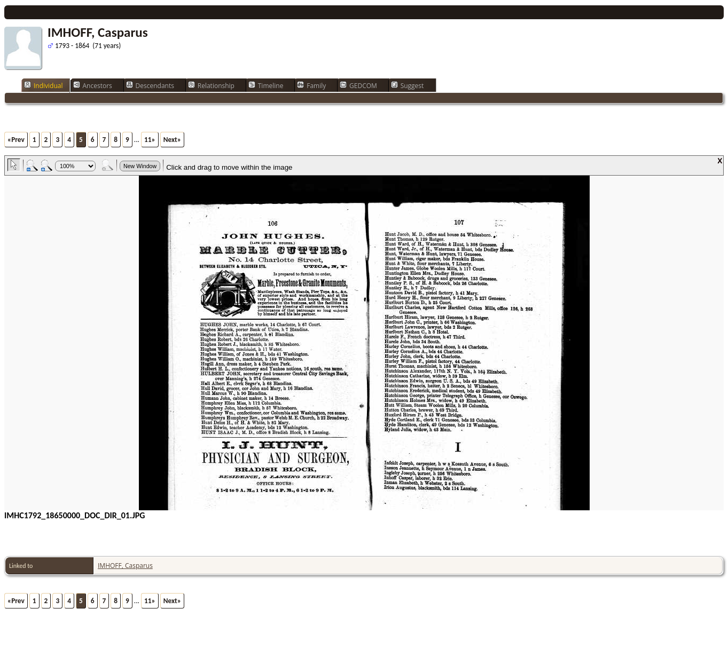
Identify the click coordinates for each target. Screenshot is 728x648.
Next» (172, 139)
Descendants (150, 85)
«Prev (16, 139)
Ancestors (92, 85)
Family (311, 85)
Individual (43, 85)
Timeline (266, 85)
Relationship (211, 85)
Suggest (407, 85)
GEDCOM (358, 85)
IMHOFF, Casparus (125, 565)
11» (149, 139)
